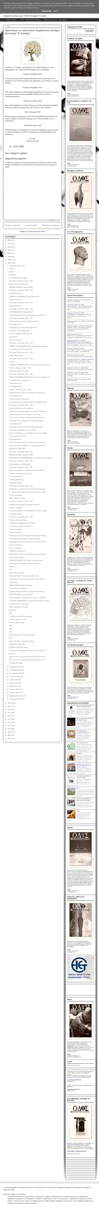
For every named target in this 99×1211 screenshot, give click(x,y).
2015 (9, 713)
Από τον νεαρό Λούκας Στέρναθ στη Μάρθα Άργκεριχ (84, 719)
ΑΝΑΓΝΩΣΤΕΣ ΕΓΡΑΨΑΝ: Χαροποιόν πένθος (83, 776)
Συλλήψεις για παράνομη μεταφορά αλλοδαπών (24, 504)
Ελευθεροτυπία (71, 1090)
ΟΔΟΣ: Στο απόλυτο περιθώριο (19, 371)
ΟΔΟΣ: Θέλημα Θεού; (16, 355)
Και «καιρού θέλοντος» (82, 742)
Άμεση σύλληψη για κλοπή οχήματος (21, 408)
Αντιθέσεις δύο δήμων (16, 663)
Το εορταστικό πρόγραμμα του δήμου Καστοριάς (24, 539)
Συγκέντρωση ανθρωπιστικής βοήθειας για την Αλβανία (27, 470)
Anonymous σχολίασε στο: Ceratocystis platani (79, 379)
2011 (9, 725)
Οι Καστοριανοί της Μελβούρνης (19, 464)
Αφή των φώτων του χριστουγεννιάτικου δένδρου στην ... (27, 660)
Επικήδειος (79, 753)
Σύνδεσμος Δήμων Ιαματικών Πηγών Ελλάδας (24, 321)
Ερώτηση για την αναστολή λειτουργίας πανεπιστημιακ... (27, 591)
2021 (9, 256)
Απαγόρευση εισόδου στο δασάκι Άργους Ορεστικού (26, 427)
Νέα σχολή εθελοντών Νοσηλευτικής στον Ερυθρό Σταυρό (28, 402)
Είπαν (11, 629)
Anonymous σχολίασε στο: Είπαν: (75, 348)
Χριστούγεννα (13, 337)
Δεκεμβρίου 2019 (15, 266)
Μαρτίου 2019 (14, 692)
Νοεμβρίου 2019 (15, 667)
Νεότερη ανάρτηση (12, 225)
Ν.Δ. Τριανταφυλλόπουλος (74, 1079)
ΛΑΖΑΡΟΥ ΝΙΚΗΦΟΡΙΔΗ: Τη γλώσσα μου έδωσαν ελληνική (29, 365)
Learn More (46, 11)
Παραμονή (12, 275)
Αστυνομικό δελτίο (15, 324)
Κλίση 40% (12, 610)
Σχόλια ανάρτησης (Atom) (36, 231)
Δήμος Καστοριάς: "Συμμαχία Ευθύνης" (22, 641)
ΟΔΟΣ (69, 93)
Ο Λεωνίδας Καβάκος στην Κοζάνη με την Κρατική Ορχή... (28, 511)
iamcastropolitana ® (15, 386)
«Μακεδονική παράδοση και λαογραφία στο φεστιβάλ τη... (28, 315)
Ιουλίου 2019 (13, 680)
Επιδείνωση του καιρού (16, 573)
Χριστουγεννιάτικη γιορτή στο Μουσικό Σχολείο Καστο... (27, 442)
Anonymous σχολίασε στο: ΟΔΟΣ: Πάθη (77, 367)
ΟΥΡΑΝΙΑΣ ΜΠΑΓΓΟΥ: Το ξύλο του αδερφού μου (25, 560)
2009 (9, 732)
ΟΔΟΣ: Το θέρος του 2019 (17, 619)
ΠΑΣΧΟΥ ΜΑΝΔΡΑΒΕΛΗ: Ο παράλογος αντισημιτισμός (84, 799)
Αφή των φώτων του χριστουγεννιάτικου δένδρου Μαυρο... (28, 535)
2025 (9, 244)
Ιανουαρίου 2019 (15, 699)
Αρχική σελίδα (31, 225)
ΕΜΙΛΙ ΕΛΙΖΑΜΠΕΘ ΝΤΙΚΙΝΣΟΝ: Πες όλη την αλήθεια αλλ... (30, 377)
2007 (9, 738)
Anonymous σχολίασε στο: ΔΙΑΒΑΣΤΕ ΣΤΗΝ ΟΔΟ (80, 321)
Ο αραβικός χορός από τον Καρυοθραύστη (22, 327)
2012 (9, 722)
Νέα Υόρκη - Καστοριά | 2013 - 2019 (21, 281)
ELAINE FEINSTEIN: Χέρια (18, 647)
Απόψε (11, 271)
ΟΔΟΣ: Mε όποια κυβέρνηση (18, 284)
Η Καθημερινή (71, 1081)
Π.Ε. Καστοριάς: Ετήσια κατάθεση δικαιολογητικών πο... (27, 417)
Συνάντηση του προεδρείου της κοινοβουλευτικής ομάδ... (27, 489)
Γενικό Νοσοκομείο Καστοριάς (19, 399)
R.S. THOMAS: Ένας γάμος (18, 278)
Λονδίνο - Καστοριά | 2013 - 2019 (20, 368)
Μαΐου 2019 (13, 686)
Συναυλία (12, 653)
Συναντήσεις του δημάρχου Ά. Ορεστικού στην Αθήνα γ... (27, 650)
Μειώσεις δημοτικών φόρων (18, 520)
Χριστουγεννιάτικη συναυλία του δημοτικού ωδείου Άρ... (27, 393)
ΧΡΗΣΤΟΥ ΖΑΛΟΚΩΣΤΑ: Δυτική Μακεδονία (24, 296)
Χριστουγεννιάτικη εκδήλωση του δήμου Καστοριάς (26, 421)
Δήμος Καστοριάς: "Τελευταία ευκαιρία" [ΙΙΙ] (23, 576)
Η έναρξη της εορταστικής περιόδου (20, 616)
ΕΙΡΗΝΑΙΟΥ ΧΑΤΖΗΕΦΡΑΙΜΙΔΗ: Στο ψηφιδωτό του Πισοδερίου (31, 458)
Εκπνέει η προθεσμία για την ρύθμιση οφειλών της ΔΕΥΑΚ (28, 433)
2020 (9, 260)
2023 (9, 250)
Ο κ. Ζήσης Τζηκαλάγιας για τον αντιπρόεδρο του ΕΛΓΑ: (27, 492)
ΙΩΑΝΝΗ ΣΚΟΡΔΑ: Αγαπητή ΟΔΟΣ (21, 287)
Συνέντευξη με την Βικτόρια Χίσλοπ (20, 349)
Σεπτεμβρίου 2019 (15, 673)
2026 (9, 240)
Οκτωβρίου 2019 (15, 670)
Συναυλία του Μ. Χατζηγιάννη (19, 604)
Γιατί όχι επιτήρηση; (15, 476)
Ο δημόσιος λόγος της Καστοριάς (19, 380)
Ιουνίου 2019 (13, 683)
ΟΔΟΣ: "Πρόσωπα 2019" (17, 498)
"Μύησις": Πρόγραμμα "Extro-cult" (20, 473)
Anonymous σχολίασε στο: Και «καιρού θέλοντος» (80, 300)
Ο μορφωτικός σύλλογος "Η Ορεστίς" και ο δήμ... (25, 414)
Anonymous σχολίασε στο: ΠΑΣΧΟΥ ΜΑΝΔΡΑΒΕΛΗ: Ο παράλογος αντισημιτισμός (79, 341)
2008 (9, 735)
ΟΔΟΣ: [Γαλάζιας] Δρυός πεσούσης (20, 585)
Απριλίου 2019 (14, 689)
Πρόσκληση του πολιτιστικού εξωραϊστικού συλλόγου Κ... (28, 554)
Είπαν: (78, 788)
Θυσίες (78, 811)
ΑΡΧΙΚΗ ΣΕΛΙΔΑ (11, 20)
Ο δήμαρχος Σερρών (15, 514)
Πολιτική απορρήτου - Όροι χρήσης (55, 20)
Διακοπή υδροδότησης (16, 479)
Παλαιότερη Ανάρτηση (51, 225)
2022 (9, 253)
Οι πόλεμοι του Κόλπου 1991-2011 (20, 526)
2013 (9, 719)
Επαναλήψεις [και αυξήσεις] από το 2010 (22, 430)
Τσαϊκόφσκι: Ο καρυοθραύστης (19, 330)
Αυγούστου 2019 (15, 676)
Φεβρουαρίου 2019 (15, 696)
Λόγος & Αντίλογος (15, 293)
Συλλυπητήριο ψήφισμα (16, 557)
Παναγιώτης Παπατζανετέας (83, 706)
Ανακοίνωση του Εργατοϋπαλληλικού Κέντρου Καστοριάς (28, 411)
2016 (9, 709)
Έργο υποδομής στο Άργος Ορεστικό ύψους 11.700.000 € (27, 598)
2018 (9, 703)
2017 (9, 706)
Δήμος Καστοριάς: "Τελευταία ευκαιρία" (22, 635)
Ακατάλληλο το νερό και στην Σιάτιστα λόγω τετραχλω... (27, 579)
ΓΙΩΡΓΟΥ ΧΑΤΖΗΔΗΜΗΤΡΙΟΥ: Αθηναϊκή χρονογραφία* (28, 346)
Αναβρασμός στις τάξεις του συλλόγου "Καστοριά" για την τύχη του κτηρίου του (84, 765)
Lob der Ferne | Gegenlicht (17, 588)
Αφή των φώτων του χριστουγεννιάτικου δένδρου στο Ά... (27, 656)
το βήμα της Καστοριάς (73, 94)
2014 (9, 716)
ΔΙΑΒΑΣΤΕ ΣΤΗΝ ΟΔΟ (17, 448)
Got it (56, 11)
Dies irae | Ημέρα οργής (16, 622)
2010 (9, 729)
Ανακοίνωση (13, 582)
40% (10, 570)
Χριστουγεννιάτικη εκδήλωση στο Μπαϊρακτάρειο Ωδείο (27, 445)
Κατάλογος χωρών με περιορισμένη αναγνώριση (83, 731)
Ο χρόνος (12, 268)
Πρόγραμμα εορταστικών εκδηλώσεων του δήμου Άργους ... (28, 542)
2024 (9, 247)
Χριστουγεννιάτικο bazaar (17, 436)
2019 (9, 263)
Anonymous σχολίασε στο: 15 (74, 334)
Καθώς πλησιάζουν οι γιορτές (18, 607)
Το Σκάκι (12, 362)
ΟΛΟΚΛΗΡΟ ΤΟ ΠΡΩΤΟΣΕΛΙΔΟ (76, 1151)
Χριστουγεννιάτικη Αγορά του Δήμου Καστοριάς (24, 563)
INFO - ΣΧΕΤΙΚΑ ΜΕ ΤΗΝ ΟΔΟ (30, 20)
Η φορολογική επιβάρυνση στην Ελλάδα (22, 523)
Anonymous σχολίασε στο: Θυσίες (76, 304)
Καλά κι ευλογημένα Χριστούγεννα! (20, 334)
